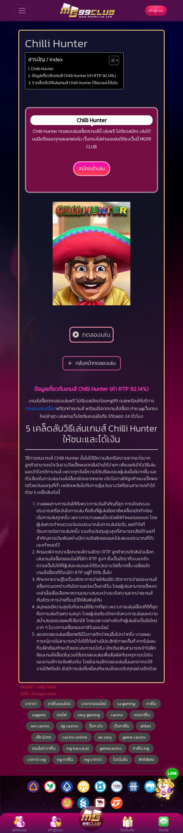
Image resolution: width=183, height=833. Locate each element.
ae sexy (105, 737)
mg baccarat (78, 748)
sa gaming (126, 704)
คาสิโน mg (141, 748)
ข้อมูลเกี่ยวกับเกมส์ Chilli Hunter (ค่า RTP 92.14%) (74, 75)
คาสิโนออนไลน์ (59, 704)
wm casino (40, 726)
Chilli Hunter (42, 69)
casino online (74, 737)
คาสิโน (151, 704)
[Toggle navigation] (22, 10)
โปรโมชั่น (120, 760)
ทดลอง (32, 408)
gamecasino (111, 748)
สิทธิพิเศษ (146, 760)
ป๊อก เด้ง (96, 726)
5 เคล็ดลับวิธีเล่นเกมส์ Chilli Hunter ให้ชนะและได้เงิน (75, 83)
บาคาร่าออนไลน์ (93, 704)
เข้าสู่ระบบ (155, 10)
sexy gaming (88, 715)
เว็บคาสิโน (121, 726)
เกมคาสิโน (142, 715)
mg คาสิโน (65, 760)
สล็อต (50, 408)
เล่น (42, 408)
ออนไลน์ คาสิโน (44, 748)
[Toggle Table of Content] (111, 60)
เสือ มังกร (43, 737)
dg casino (69, 726)
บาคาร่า (31, 704)
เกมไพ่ (62, 715)
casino (117, 715)
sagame (39, 715)
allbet (145, 726)
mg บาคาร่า (93, 760)
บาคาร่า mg (37, 760)
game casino (134, 737)
